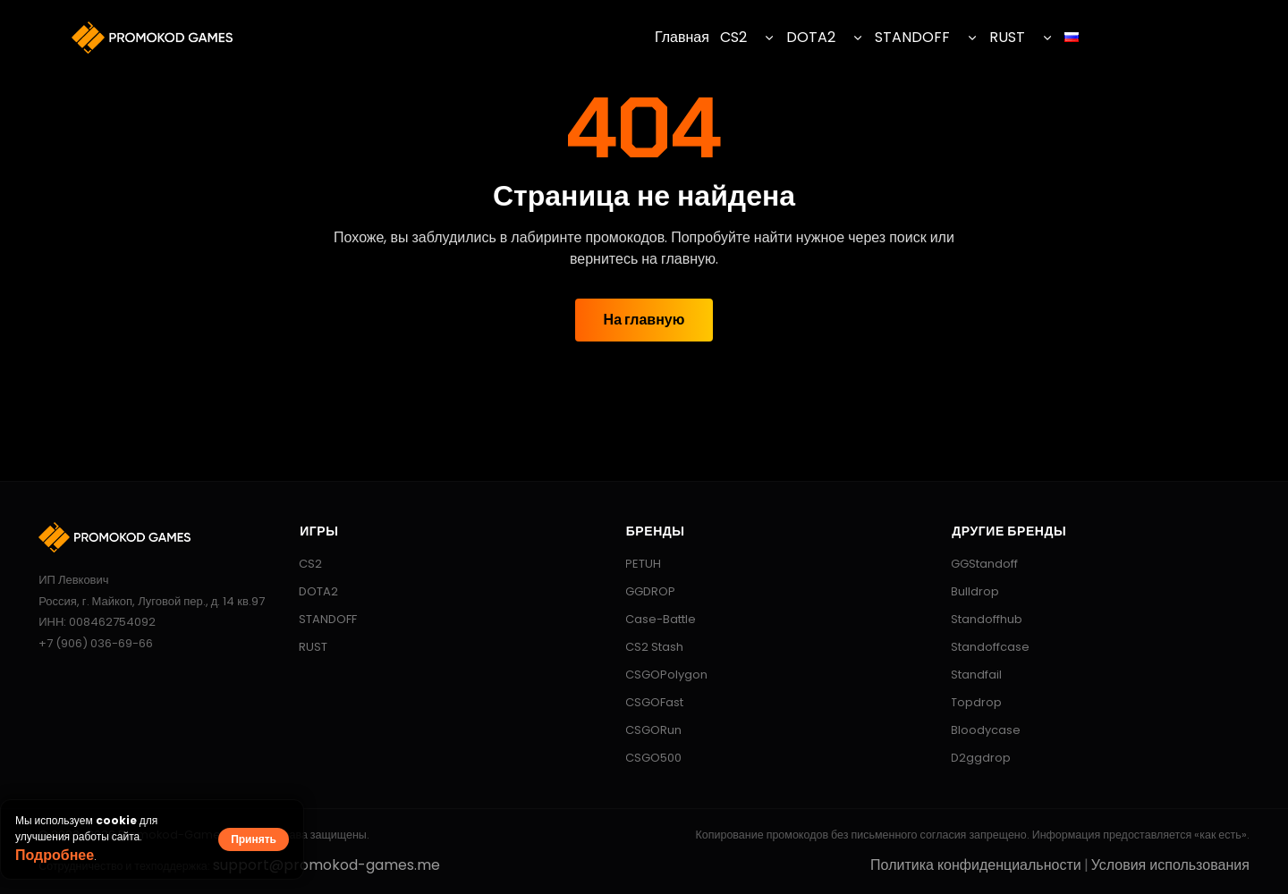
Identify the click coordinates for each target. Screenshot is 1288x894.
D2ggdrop (972, 757)
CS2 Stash (645, 646)
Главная (682, 37)
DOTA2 (810, 37)
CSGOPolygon (658, 674)
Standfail (968, 674)
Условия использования (1170, 865)
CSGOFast (645, 702)
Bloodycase (977, 729)
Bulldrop (966, 591)
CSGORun (645, 729)
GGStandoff (976, 563)
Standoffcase (982, 646)
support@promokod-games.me (326, 865)
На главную (644, 319)
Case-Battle (652, 619)
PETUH (634, 563)
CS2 (733, 37)
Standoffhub (978, 619)
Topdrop (968, 702)
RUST (1007, 37)
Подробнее (54, 855)
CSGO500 (645, 757)
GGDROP (641, 591)
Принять (253, 839)
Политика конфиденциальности (975, 865)
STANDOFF (912, 37)
